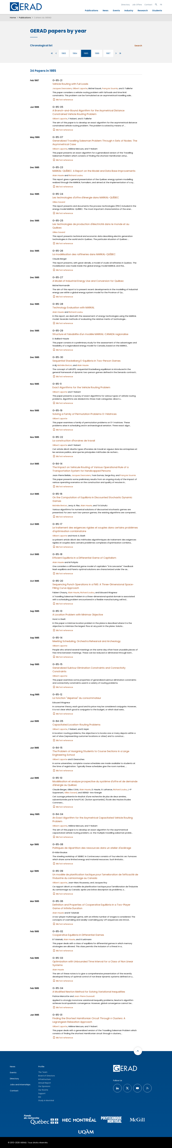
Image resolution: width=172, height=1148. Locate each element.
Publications (91, 10)
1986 (97, 53)
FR (161, 4)
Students (157, 10)
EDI (39, 1097)
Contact (148, 4)
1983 (64, 53)
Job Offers (137, 4)
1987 (108, 53)
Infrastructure (44, 1079)
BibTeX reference (62, 99)
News (105, 10)
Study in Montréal (46, 1100)
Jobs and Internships (20, 1084)
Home (13, 17)
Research (143, 10)
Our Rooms (43, 1090)
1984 (75, 53)
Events (116, 10)
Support (41, 1093)
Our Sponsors (44, 1086)
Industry (128, 10)
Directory (125, 4)
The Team (42, 1072)
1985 (86, 53)
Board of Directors (46, 1076)
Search (138, 45)
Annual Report (44, 1083)
